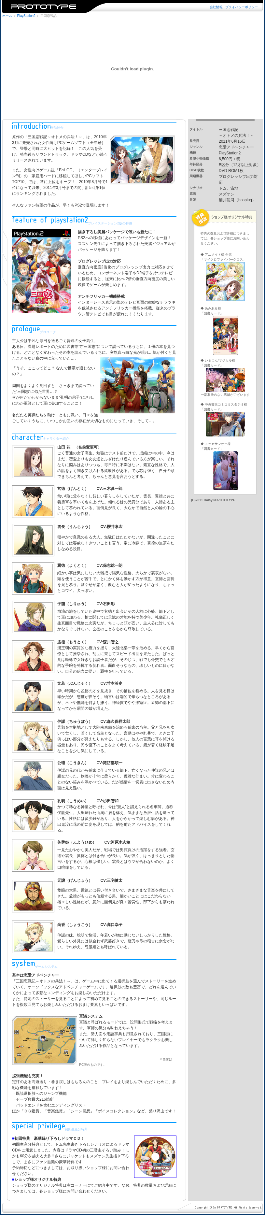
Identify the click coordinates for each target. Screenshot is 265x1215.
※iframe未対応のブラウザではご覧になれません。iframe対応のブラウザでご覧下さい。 (132, 6)
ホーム (7, 16)
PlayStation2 (26, 16)
